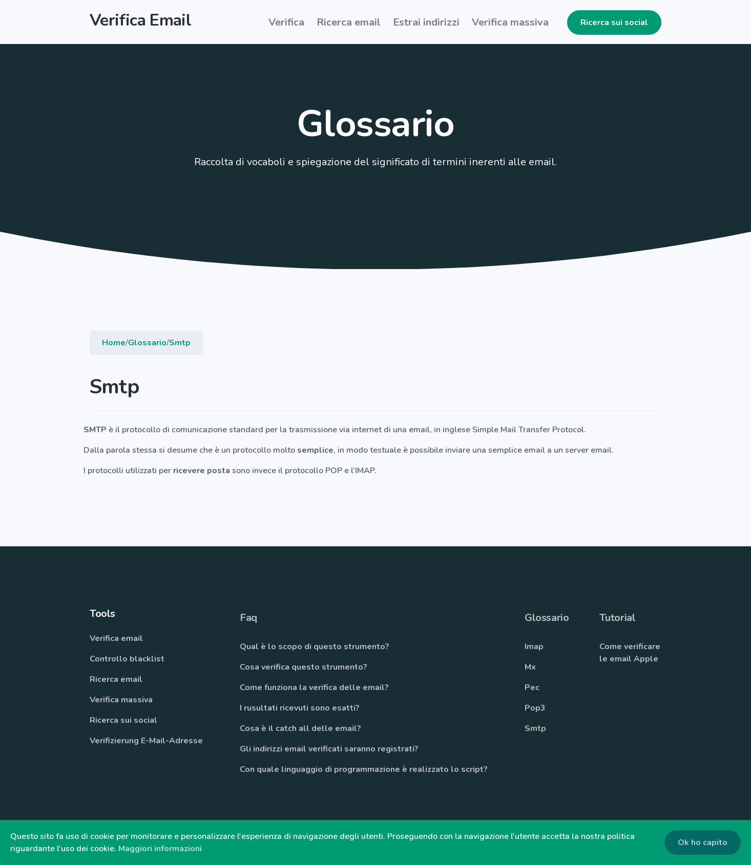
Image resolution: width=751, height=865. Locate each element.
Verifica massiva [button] (510, 22)
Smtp (180, 343)
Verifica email (116, 639)
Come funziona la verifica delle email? (314, 688)
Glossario (147, 343)
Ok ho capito (702, 842)
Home (114, 343)
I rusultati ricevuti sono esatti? (300, 709)
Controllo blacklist (127, 660)
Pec (532, 688)
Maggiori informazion (159, 848)
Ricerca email (116, 680)
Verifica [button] (286, 22)
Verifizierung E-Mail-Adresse (146, 741)
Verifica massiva (121, 700)
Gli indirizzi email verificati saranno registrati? (329, 750)
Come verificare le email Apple (629, 654)
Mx (530, 668)
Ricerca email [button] (349, 22)
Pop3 (535, 709)
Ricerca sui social (614, 22)
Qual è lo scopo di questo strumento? (314, 647)
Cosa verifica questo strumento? (303, 668)
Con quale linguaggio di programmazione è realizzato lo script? (364, 770)
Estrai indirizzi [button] (426, 22)
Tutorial (617, 619)
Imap (534, 647)
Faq (248, 619)
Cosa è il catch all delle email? (300, 729)
